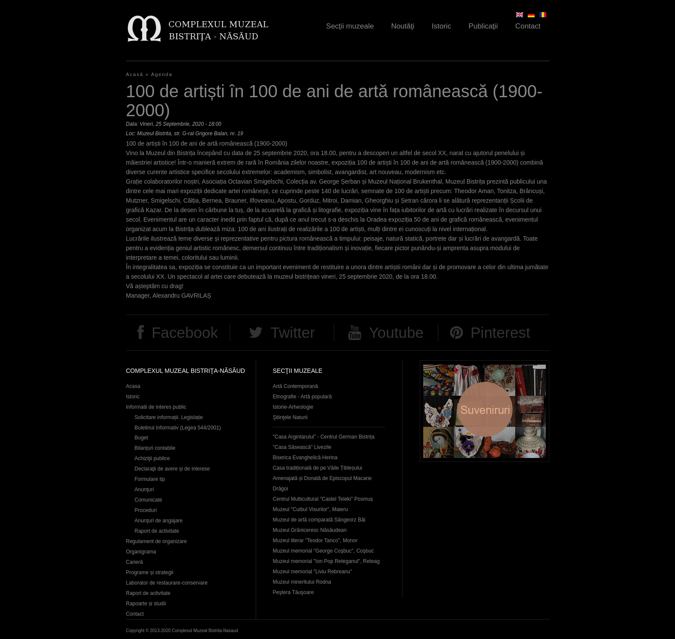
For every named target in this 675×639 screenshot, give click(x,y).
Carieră (134, 562)
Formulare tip (150, 479)
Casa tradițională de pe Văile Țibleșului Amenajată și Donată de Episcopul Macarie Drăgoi (322, 478)
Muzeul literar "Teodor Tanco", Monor (315, 540)
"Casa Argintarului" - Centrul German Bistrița (324, 437)
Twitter (292, 332)
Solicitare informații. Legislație (169, 417)
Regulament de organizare (156, 541)
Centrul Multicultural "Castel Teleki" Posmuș (323, 499)
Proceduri (146, 510)
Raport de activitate (157, 531)
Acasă (135, 74)
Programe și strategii (150, 572)
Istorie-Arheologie (293, 407)
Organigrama (141, 552)
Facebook (185, 332)
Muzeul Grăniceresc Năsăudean (310, 530)
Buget (141, 438)
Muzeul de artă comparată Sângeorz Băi (319, 520)
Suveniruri (484, 411)
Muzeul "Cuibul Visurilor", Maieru (310, 509)
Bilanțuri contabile (155, 448)
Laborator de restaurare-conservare (167, 583)
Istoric (441, 26)
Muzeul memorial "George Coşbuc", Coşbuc (323, 551)
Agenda (162, 74)
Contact (528, 26)
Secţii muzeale (350, 26)
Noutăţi (403, 26)
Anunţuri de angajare (159, 521)
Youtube (396, 332)
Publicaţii (483, 26)
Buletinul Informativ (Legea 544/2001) (178, 428)
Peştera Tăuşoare (293, 592)
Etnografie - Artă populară (302, 397)
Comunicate (148, 500)
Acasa (133, 386)
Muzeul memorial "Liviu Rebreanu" (312, 572)
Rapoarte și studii (146, 604)
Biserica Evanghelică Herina (305, 458)
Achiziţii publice (152, 458)
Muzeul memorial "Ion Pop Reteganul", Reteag (326, 561)
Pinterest (500, 332)
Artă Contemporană (295, 386)
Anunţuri (144, 489)
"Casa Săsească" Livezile (302, 447)
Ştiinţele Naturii (290, 417)
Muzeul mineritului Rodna (302, 582)
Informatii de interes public (156, 407)
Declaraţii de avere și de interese (172, 469)
